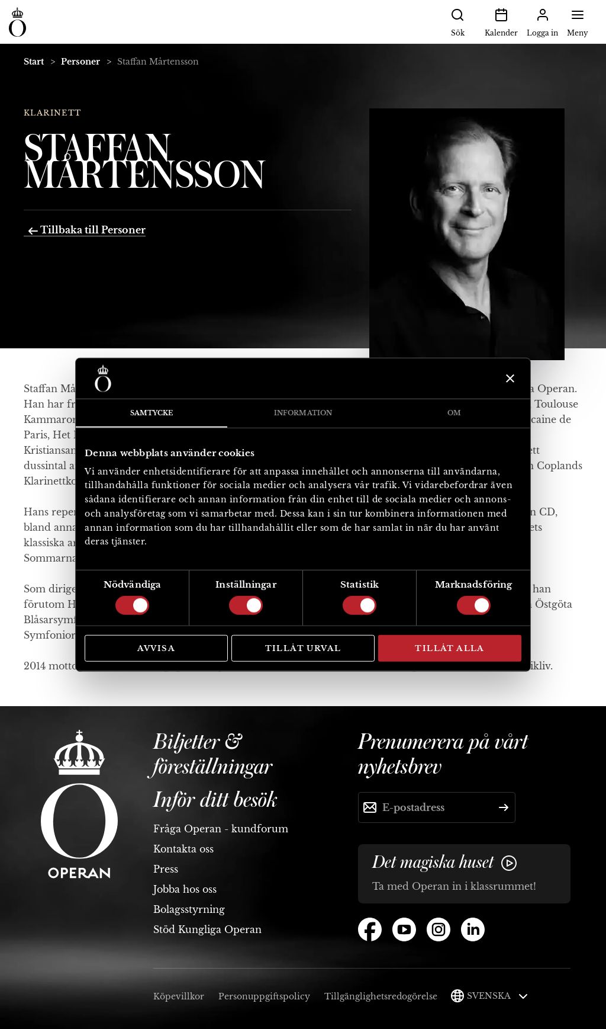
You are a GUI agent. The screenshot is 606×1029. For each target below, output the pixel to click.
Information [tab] (303, 413)
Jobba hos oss (185, 889)
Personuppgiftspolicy (264, 996)
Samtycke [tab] (151, 413)
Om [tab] (454, 413)
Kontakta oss (183, 849)
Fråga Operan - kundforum (220, 829)
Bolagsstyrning (189, 909)
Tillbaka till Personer (87, 230)
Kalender (501, 21)
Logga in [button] (542, 21)
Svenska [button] (497, 995)
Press (165, 869)
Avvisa (156, 648)
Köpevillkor (178, 996)
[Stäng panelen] (508, 378)
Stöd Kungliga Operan (207, 929)
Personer (80, 61)
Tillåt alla (449, 648)
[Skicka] (503, 807)
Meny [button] (577, 21)
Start (34, 61)
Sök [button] (457, 21)
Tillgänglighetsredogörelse (380, 996)
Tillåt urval (303, 648)
